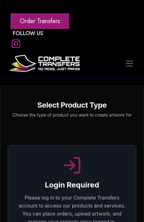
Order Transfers (40, 21)
